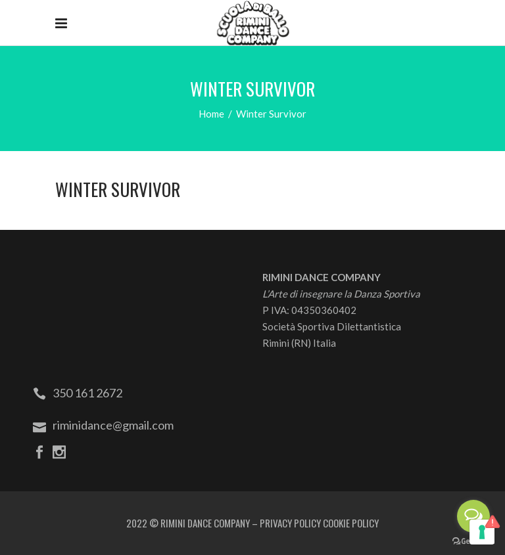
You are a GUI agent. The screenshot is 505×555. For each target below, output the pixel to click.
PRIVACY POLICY (290, 523)
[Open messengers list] (473, 516)
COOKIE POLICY (351, 523)
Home (211, 114)
